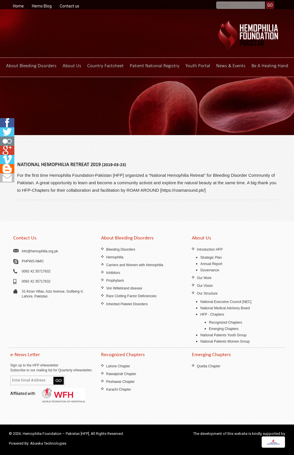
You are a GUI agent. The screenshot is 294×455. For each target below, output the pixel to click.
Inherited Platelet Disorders (127, 304)
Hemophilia (114, 257)
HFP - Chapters (212, 314)
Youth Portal (197, 66)
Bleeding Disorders (120, 249)
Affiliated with (47, 393)
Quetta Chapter (208, 366)
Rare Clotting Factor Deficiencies (131, 296)
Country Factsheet (105, 66)
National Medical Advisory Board (225, 308)
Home (18, 6)
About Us (72, 66)
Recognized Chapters (225, 322)
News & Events (230, 66)
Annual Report (211, 264)
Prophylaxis (115, 281)
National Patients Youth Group (223, 335)
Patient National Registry (154, 66)
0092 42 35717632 (36, 271)
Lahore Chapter (118, 366)
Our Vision (205, 286)
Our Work (204, 278)
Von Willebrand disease (124, 288)
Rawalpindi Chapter (121, 374)
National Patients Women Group (225, 341)
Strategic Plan (211, 258)
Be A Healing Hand (270, 66)
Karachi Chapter (118, 389)
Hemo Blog (42, 6)
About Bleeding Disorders (31, 66)
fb (7, 122)
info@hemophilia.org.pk (40, 251)
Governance (209, 270)
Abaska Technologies (48, 443)
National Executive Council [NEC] (226, 302)
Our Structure (207, 293)
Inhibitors (113, 273)
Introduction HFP (210, 249)
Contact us (69, 6)
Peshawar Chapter (120, 382)
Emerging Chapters (224, 329)
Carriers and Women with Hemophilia (134, 265)
